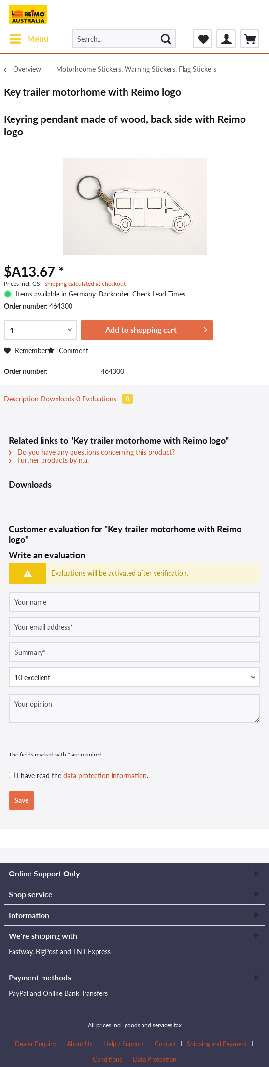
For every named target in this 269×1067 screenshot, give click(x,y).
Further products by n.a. (49, 460)
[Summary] (134, 652)
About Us (80, 1044)
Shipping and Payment (217, 1044)
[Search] (166, 38)
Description (21, 399)
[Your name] (134, 602)
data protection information (105, 775)
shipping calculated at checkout (85, 283)
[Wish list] (202, 38)
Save (21, 800)
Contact (165, 1044)
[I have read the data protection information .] (12, 775)
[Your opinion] (134, 708)
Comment (67, 350)
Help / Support (123, 1044)
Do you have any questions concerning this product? (92, 452)
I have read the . (82, 775)
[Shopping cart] (249, 38)
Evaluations (107, 399)
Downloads (61, 399)
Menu (29, 37)
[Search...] (124, 38)
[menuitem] (29, 38)
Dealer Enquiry (35, 1044)
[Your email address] (134, 627)
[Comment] (134, 677)
